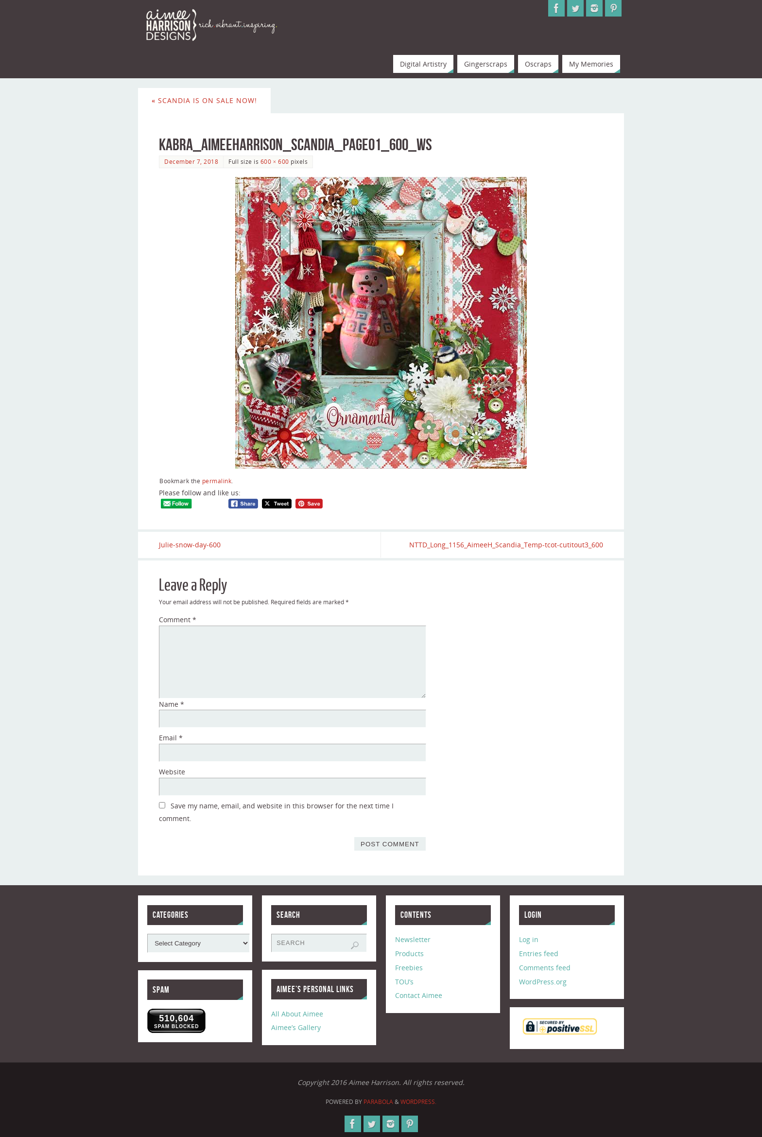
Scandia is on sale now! (204, 100)
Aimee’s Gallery (296, 1027)
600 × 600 (274, 161)
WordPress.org (543, 981)
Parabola (378, 1102)
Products (409, 953)
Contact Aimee (418, 995)
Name (171, 704)
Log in (528, 939)
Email (171, 737)
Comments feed (545, 967)
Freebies (409, 967)
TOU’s (404, 981)
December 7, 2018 (191, 161)
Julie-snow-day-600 (190, 544)
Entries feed (538, 953)
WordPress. (418, 1102)
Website (172, 771)
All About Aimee (297, 1013)
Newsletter (413, 939)
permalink (217, 481)
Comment (177, 619)
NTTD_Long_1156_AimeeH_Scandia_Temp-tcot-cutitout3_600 (506, 544)
